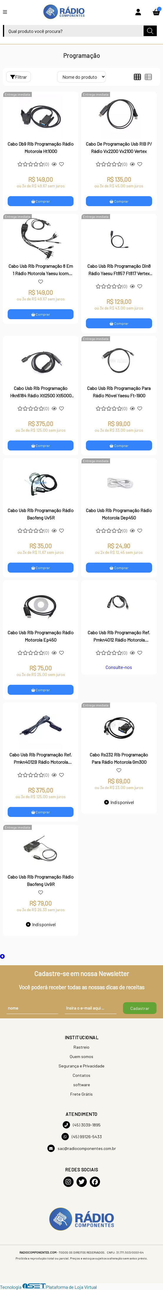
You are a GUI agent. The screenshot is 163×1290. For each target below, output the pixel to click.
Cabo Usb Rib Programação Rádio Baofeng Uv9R (41, 880)
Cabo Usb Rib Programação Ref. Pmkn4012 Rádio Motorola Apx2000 (119, 637)
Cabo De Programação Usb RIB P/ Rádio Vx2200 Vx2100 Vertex (119, 147)
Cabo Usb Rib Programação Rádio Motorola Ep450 (41, 636)
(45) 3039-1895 (82, 1124)
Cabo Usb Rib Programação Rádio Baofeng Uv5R (41, 513)
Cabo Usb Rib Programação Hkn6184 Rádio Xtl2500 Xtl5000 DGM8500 (40, 392)
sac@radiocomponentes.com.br (81, 1148)
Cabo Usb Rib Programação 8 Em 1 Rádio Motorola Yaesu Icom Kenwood (41, 270)
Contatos (81, 1075)
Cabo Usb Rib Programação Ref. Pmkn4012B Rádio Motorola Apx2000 (40, 759)
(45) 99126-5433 (81, 1136)
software (81, 1084)
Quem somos (81, 1056)
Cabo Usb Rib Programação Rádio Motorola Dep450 (119, 513)
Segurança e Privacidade (81, 1065)
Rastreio (81, 1047)
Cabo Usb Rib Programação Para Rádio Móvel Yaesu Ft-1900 (119, 391)
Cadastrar (139, 1008)
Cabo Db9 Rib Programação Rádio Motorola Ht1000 (41, 147)
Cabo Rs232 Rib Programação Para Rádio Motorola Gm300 (119, 758)
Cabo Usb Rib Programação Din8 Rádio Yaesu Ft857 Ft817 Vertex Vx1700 (119, 270)
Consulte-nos (119, 667)
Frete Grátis (81, 1093)
